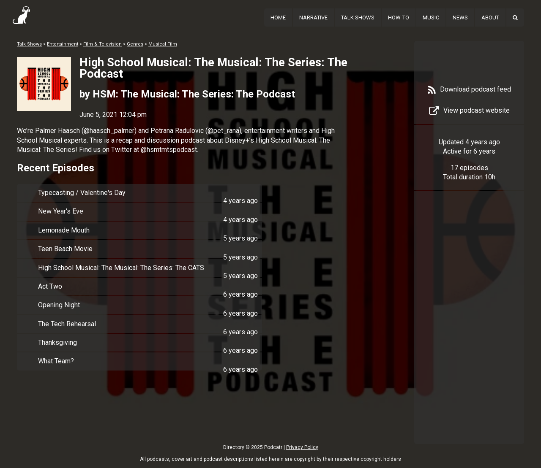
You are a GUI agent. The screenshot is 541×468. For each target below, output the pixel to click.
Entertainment (62, 44)
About (490, 17)
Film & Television (102, 44)
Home (278, 17)
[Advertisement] (469, 330)
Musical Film (162, 44)
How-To (398, 17)
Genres (135, 44)
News (460, 17)
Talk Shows (357, 17)
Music (431, 17)
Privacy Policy (302, 447)
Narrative (313, 17)
